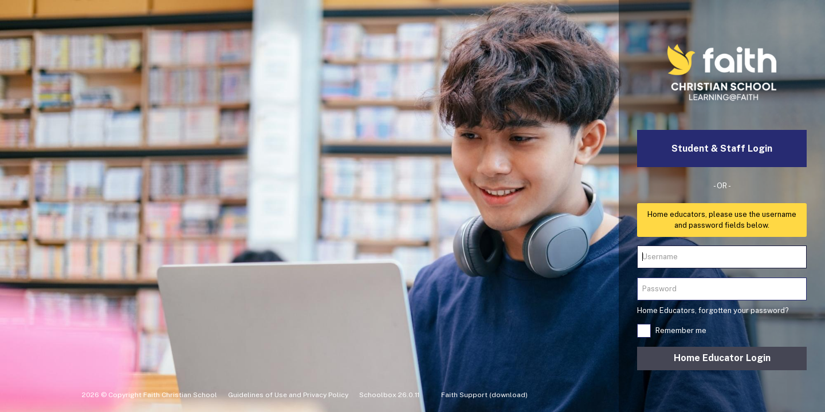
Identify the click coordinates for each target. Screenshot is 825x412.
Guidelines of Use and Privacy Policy (288, 395)
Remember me (680, 330)
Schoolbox (377, 395)
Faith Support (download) (484, 395)
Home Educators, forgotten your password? (713, 310)
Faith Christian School (180, 395)
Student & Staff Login (721, 148)
